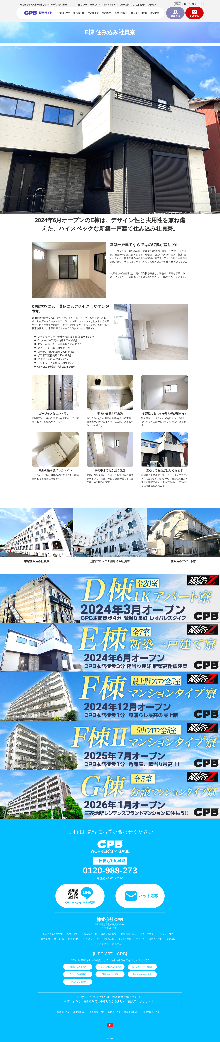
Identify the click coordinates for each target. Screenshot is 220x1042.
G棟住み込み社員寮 (77, 982)
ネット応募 (148, 896)
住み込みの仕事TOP (53, 934)
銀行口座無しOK (151, 1012)
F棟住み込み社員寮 (110, 974)
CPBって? (64, 13)
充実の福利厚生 (128, 934)
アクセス (152, 4)
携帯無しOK (79, 1012)
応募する (194, 16)
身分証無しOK (97, 1012)
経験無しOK (63, 1012)
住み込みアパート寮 (183, 561)
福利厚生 (106, 13)
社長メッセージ (110, 4)
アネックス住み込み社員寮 (110, 967)
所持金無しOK (131, 1012)
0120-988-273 (194, 4)
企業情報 (170, 939)
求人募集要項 (101, 944)
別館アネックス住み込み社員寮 (110, 561)
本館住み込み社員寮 (36, 561)
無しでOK (82, 4)
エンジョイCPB (139, 13)
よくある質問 (139, 4)
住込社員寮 (93, 13)
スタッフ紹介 (121, 13)
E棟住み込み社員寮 (78, 974)
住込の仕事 (78, 13)
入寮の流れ (125, 4)
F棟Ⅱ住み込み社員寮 (142, 974)
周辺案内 (154, 13)
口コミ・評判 (155, 939)
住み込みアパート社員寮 (142, 967)
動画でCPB (95, 4)
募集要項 (175, 16)
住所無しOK (114, 1012)
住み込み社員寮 (108, 934)
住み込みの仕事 (38, 13)
